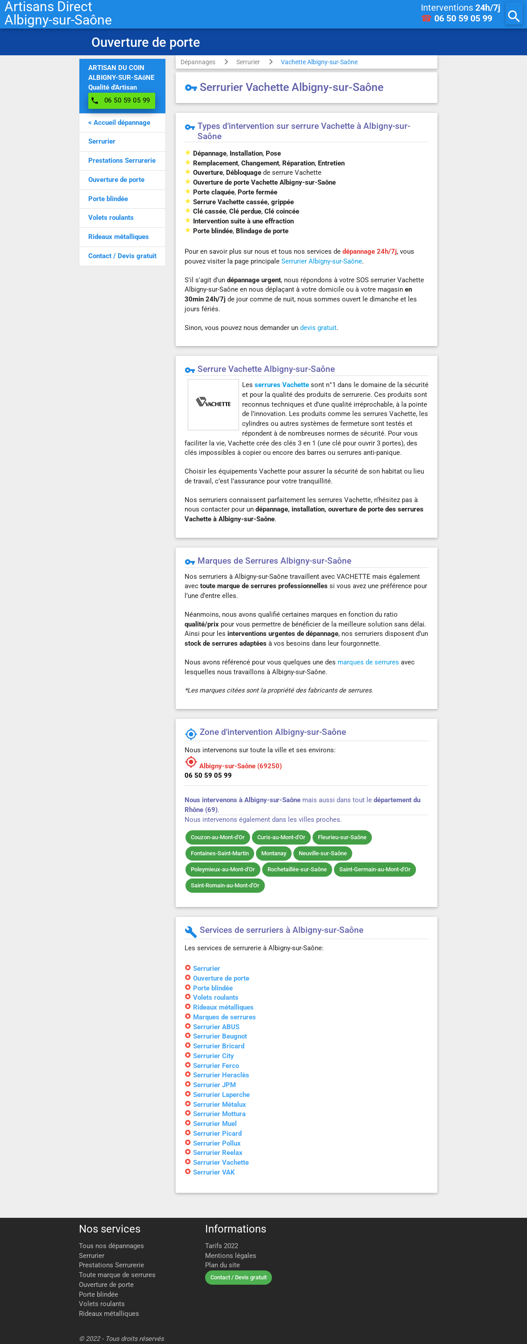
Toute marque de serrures (117, 1275)
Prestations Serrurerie (111, 1265)
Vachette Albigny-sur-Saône (319, 62)
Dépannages (198, 62)
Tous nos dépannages (111, 1246)
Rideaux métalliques (109, 1314)
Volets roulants (102, 1304)
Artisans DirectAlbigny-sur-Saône (58, 13)
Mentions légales (230, 1256)
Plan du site (222, 1265)
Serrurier (248, 62)
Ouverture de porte (106, 1285)
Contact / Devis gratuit (238, 1277)
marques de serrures (368, 662)
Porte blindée (98, 1295)
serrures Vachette (282, 385)
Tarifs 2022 (221, 1246)
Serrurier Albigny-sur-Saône (321, 261)
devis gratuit (318, 328)
